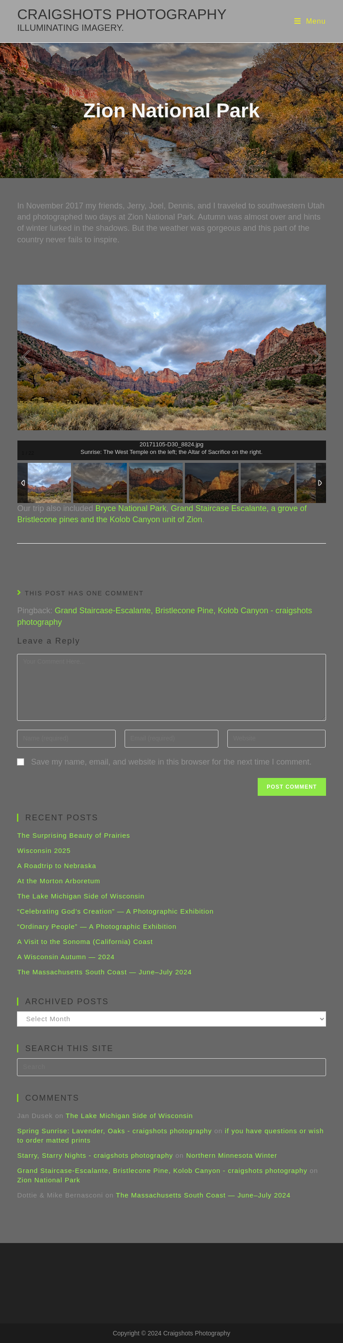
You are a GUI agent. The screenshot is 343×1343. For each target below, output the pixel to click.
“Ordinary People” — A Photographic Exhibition (96, 926)
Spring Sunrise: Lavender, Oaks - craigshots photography (114, 1131)
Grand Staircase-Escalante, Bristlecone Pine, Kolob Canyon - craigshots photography (162, 1170)
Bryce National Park (131, 508)
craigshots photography (121, 19)
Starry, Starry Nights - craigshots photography (95, 1155)
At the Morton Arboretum (58, 881)
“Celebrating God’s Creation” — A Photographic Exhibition (115, 911)
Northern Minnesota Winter (231, 1155)
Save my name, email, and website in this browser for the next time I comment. (171, 761)
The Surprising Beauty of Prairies (73, 835)
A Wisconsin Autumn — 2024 (65, 956)
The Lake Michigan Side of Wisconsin (80, 896)
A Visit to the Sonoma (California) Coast (85, 941)
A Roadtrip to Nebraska (56, 865)
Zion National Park (48, 1180)
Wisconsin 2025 (44, 850)
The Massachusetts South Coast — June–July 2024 (104, 972)
